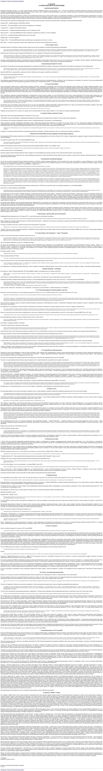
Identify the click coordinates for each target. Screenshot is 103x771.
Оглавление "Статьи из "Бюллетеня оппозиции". (12, 1)
